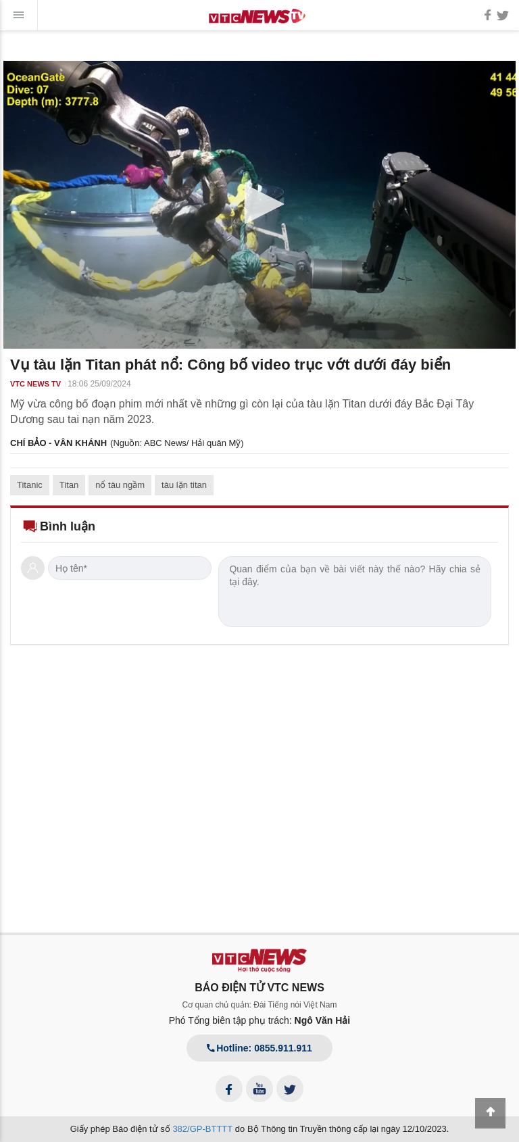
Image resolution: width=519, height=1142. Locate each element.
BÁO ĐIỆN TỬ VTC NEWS (259, 987)
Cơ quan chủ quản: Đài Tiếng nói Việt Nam (259, 1005)
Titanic (30, 485)
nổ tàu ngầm (120, 485)
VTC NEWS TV (35, 384)
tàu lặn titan (184, 485)
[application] (259, 205)
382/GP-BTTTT (202, 1129)
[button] (259, 204)
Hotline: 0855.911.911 (259, 1048)
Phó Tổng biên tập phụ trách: (260, 1020)
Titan (68, 485)
